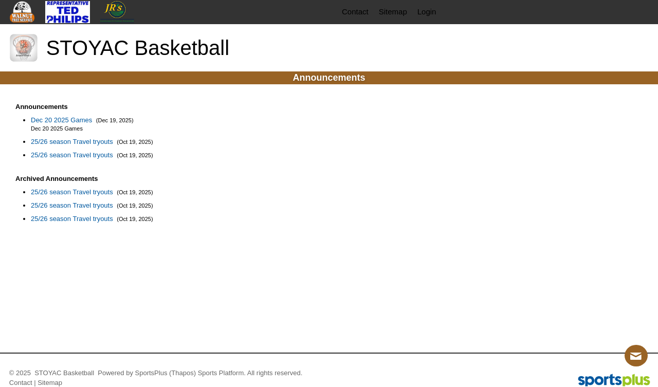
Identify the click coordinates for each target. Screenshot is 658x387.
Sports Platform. (222, 373)
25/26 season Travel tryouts (73, 141)
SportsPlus (151, 373)
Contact (20, 382)
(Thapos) (182, 373)
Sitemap (50, 382)
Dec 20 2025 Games (62, 120)
